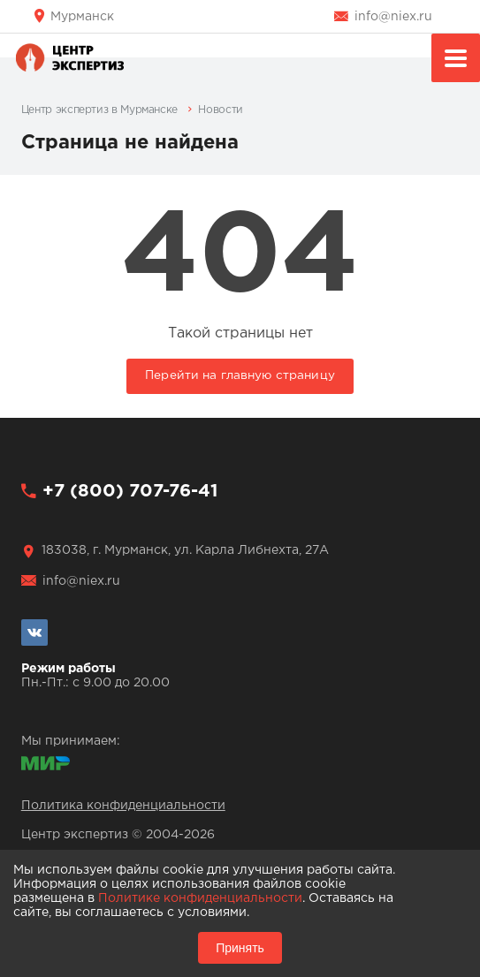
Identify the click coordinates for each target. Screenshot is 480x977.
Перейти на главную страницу (240, 375)
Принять (240, 948)
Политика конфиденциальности (123, 805)
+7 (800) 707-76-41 (129, 491)
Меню (456, 60)
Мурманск (82, 16)
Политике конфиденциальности (200, 898)
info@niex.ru (393, 16)
